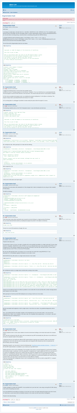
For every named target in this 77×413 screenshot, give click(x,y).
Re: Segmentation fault (9, 87)
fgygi (6, 88)
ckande (60, 25)
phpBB (34, 407)
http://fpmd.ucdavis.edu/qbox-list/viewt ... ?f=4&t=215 (44, 345)
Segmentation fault (8, 16)
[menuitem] (4, 10)
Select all (8, 65)
